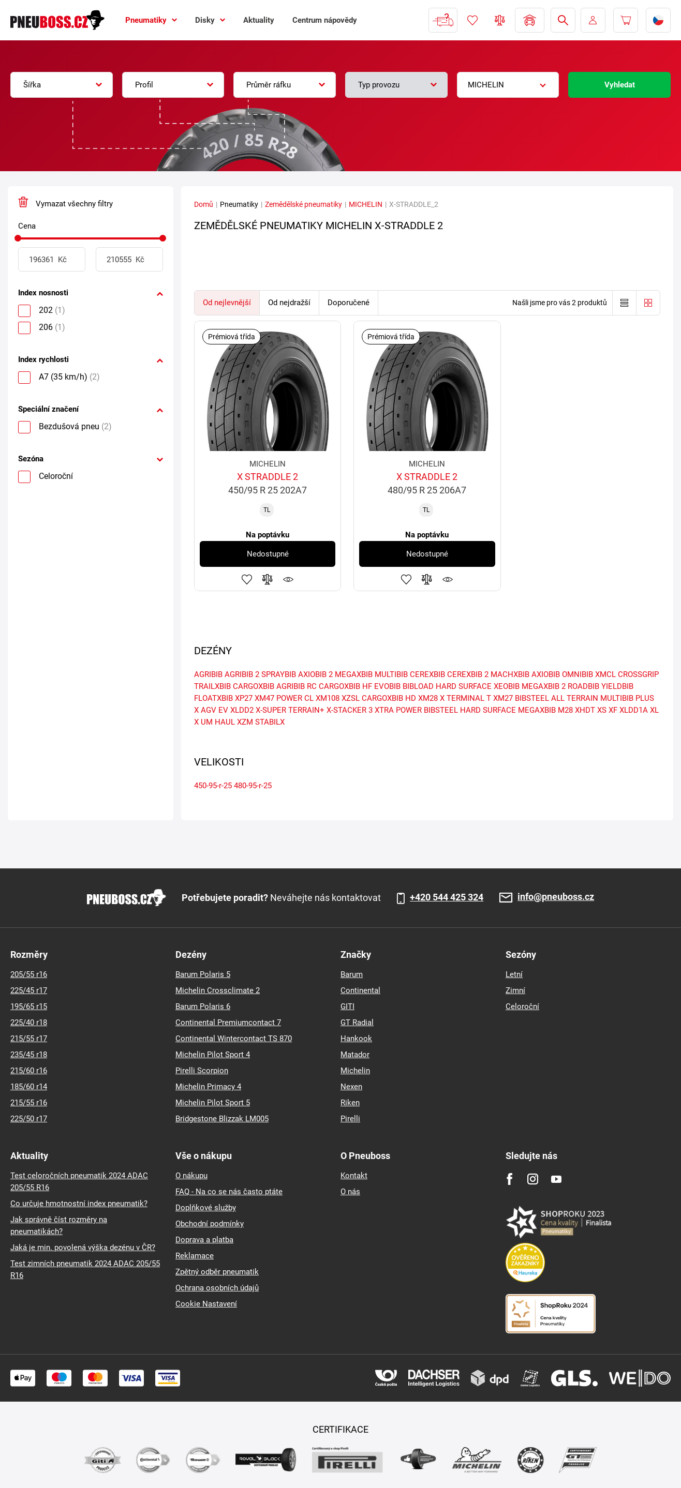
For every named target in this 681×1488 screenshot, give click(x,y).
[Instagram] (533, 1179)
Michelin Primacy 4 (208, 1086)
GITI (347, 1006)
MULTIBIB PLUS (627, 698)
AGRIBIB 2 (242, 674)
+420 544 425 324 (446, 897)
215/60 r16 (28, 1070)
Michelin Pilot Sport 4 (212, 1054)
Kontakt (353, 1175)
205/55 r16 (28, 974)
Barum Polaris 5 (202, 974)
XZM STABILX (261, 722)
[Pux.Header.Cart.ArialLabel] (625, 20)
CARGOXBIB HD (389, 698)
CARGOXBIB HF (345, 686)
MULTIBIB (391, 674)
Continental (360, 990)
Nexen (351, 1086)
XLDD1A (633, 710)
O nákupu (191, 1175)
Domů (203, 204)
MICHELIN (365, 204)
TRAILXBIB (212, 686)
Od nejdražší (289, 302)
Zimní (515, 990)
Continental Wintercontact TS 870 (233, 1038)
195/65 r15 (28, 1006)
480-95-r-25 (253, 785)
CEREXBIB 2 (467, 674)
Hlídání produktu (288, 579)
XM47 (264, 698)
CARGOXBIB (253, 686)
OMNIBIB (577, 674)
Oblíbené (472, 20)
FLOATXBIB (213, 698)
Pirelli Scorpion (201, 1070)
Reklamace (194, 1255)
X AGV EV (211, 710)
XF (613, 710)
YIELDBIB (617, 686)
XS (601, 710)
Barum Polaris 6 (202, 1006)
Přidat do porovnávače (267, 579)
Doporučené (348, 302)
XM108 (327, 698)
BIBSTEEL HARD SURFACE (470, 710)
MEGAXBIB (354, 674)
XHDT (585, 710)
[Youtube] (556, 1179)
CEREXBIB (427, 674)
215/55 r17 (28, 1038)
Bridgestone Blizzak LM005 (222, 1118)
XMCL (605, 674)
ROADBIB (583, 686)
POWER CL (295, 698)
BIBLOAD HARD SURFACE (447, 686)
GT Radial (357, 1022)
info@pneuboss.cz (555, 897)
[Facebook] (509, 1179)
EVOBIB (387, 686)
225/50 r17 (28, 1118)
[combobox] (61, 85)
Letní (514, 974)
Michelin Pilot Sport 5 (212, 1102)
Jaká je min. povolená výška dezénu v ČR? (82, 1247)
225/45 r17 (28, 990)
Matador (354, 1054)
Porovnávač (499, 20)
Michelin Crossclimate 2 (217, 990)
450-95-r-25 (213, 785)
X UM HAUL (214, 722)
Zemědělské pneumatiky (303, 204)
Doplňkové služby (205, 1207)
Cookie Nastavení (206, 1304)
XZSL (351, 698)
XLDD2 (242, 710)
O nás (350, 1191)
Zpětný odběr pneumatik (217, 1271)
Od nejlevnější (227, 302)
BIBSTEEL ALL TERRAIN (556, 698)
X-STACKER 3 (350, 710)
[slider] (17, 238)
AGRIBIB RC (296, 686)
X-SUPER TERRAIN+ (290, 710)
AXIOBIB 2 (315, 674)
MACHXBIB (510, 674)
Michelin (355, 1070)
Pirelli (350, 1118)
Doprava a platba (204, 1239)
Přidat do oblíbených (247, 579)
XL (654, 710)
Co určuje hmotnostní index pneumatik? (78, 1203)
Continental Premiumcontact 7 (228, 1022)
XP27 (244, 698)
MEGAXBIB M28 (545, 710)
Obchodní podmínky (209, 1223)
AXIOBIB (545, 674)
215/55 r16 (28, 1102)
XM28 (428, 698)
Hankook (356, 1038)
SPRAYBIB (278, 674)
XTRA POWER (398, 710)
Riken (350, 1102)
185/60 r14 (28, 1086)
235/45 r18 (28, 1054)
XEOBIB (507, 686)
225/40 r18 (28, 1022)
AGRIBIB (208, 674)
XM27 (503, 698)
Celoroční (522, 1006)
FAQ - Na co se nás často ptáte (229, 1191)
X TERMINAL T (465, 698)
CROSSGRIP (638, 674)
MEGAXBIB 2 (544, 686)
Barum (351, 974)
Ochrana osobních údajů (217, 1287)
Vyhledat (619, 84)
